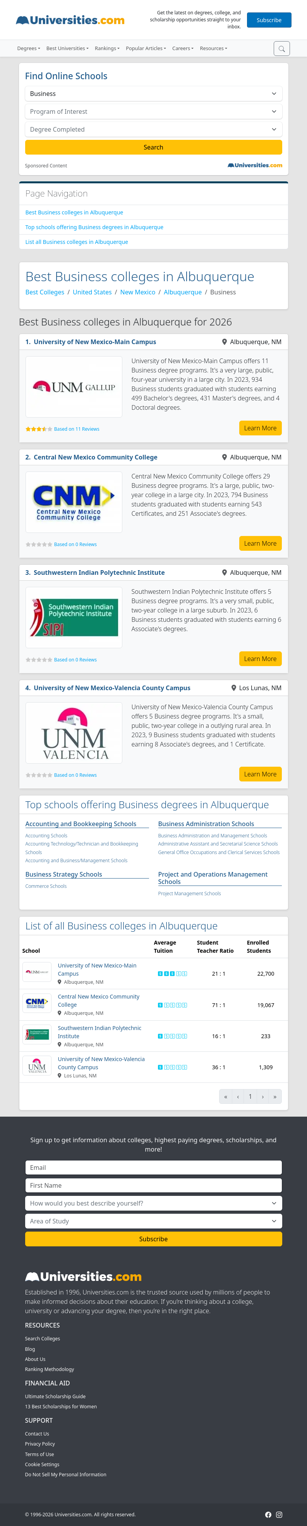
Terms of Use (39, 1454)
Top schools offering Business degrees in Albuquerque (95, 227)
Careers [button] (181, 48)
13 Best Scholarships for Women (61, 1406)
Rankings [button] (105, 48)
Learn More (260, 428)
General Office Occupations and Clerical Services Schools (219, 852)
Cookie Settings (42, 1464)
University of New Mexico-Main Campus (95, 342)
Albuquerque (183, 292)
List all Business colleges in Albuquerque (77, 241)
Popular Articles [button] (144, 48)
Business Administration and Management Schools (213, 835)
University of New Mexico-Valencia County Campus (112, 688)
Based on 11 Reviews (76, 429)
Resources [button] (211, 48)
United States (92, 292)
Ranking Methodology (49, 1369)
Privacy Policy (40, 1444)
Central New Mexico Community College (96, 457)
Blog (30, 1349)
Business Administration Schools (206, 824)
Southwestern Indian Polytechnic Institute (99, 572)
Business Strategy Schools (64, 874)
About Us (35, 1359)
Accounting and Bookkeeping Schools (81, 824)
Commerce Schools (46, 886)
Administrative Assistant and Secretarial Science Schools (218, 843)
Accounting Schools (47, 835)
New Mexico (138, 292)
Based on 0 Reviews (75, 544)
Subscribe (269, 20)
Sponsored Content (46, 166)
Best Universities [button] (65, 48)
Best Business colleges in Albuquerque (74, 212)
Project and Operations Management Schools (213, 878)
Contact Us (37, 1433)
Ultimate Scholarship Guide (55, 1396)
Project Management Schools (189, 893)
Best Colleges (45, 292)
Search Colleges (42, 1338)
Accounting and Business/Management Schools (77, 860)
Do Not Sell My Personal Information (65, 1474)
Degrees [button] (27, 48)
